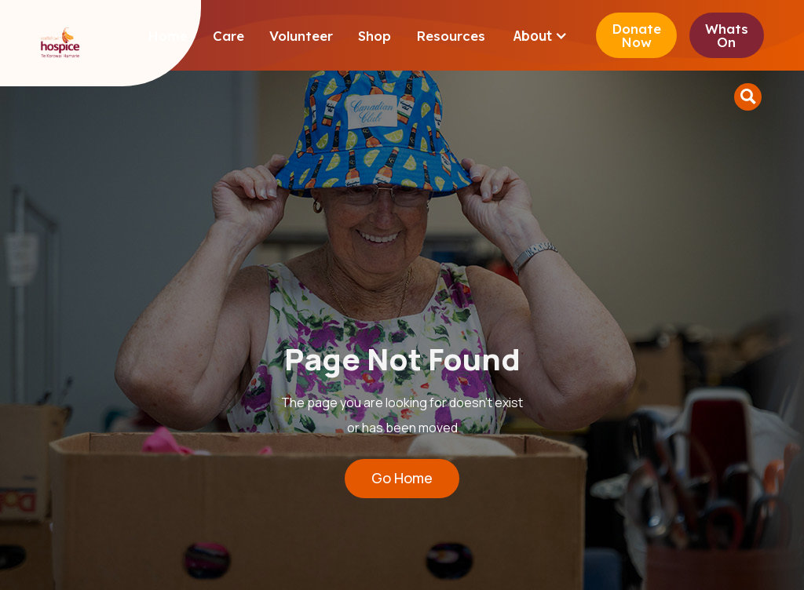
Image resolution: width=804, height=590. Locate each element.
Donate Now (636, 35)
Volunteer (301, 35)
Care (228, 35)
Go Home (402, 477)
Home (168, 35)
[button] (540, 36)
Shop (374, 35)
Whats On (726, 35)
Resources (450, 35)
